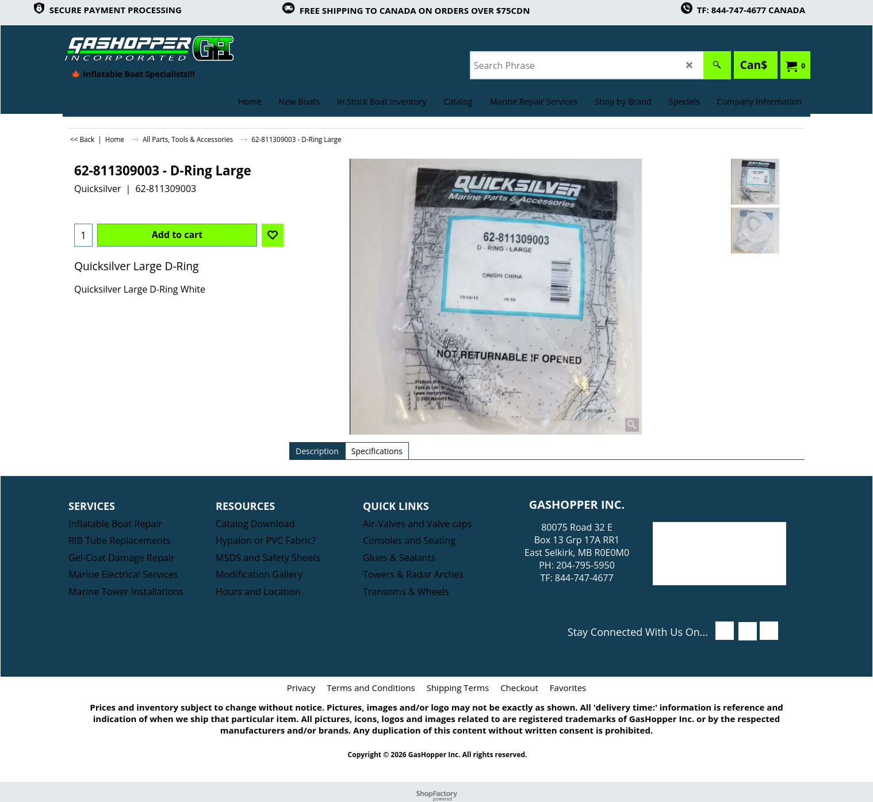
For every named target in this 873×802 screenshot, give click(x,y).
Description (317, 451)
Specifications (377, 451)
